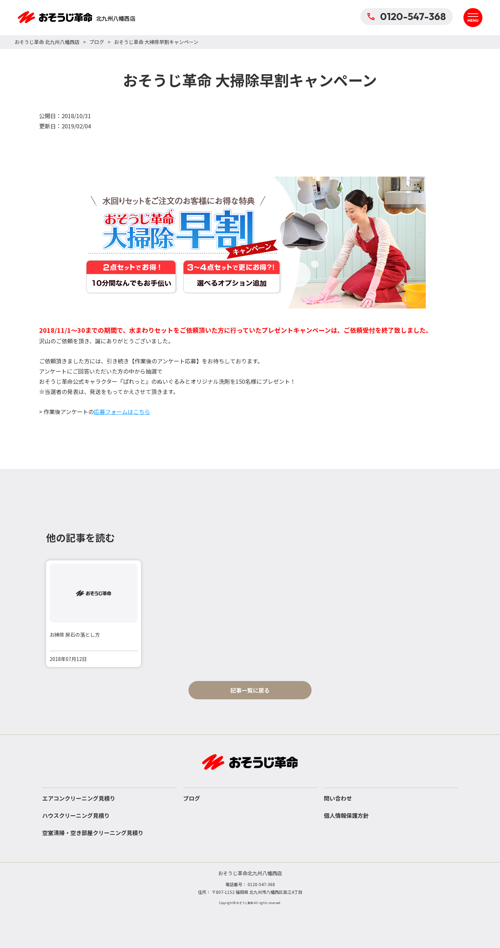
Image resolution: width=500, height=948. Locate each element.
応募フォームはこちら (122, 411)
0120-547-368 (406, 16)
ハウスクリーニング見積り (76, 815)
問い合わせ (338, 798)
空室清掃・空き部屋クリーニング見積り (92, 832)
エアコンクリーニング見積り (78, 798)
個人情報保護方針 (346, 815)
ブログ (96, 41)
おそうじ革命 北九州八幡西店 (46, 41)
